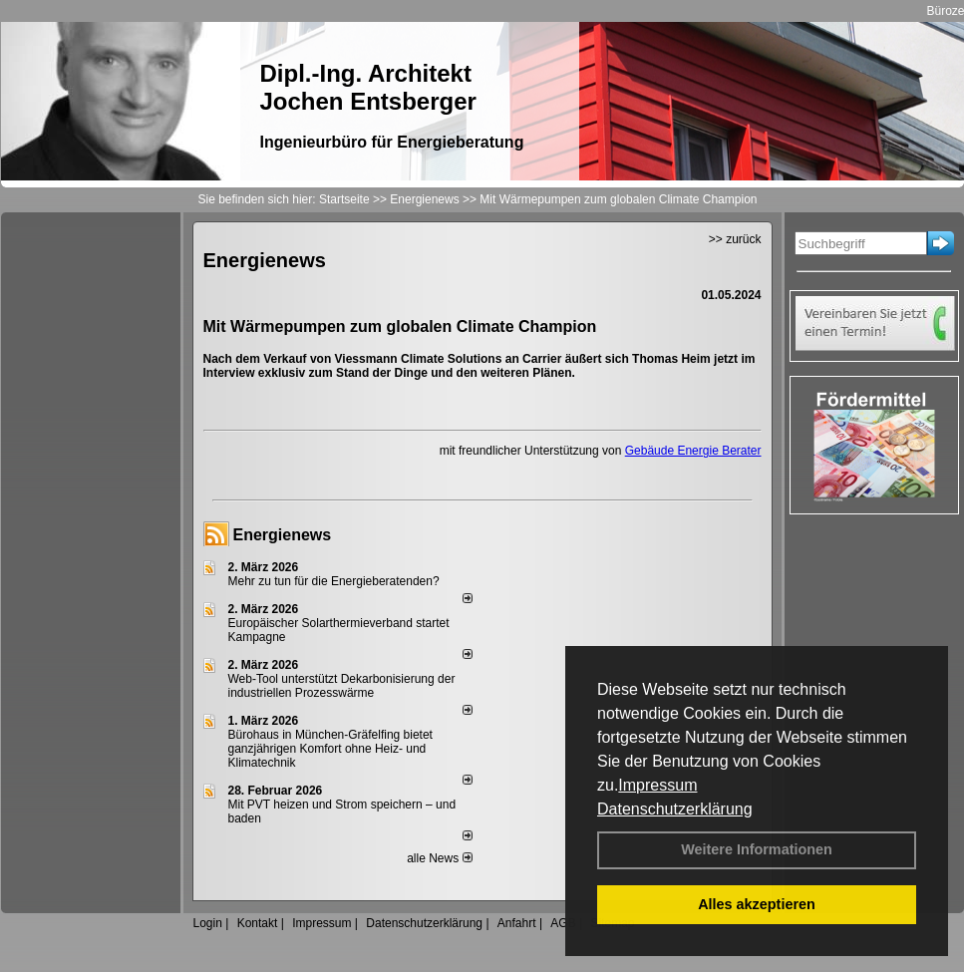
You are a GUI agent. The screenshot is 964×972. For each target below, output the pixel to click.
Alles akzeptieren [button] (756, 904)
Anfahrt (516, 923)
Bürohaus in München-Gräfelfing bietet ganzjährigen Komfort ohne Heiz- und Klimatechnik (330, 749)
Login (207, 923)
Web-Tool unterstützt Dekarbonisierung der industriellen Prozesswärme (342, 686)
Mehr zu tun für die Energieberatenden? (334, 581)
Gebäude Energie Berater (693, 451)
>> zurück (735, 239)
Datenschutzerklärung (675, 809)
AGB (562, 923)
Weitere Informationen (756, 849)
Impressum (657, 785)
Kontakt (257, 923)
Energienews (282, 534)
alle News (439, 858)
